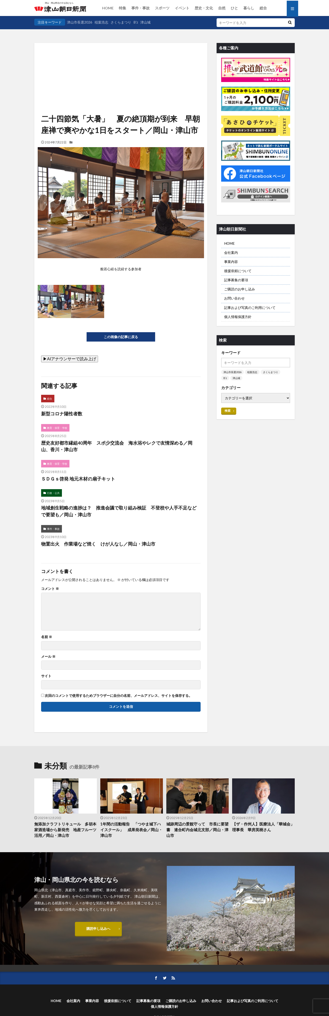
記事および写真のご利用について (250, 307)
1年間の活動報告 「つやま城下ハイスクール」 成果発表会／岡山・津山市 (131, 830)
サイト (46, 676)
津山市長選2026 (79, 22)
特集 (122, 8)
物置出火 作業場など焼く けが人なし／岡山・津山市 (98, 543)
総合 (263, 8)
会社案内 (231, 252)
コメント (50, 588)
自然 (222, 8)
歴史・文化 (204, 8)
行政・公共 (53, 492)
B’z (135, 22)
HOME (108, 8)
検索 (228, 410)
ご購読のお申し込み (239, 289)
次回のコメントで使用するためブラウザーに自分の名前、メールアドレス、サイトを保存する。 (118, 695)
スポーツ (162, 8)
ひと (234, 8)
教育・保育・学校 (57, 427)
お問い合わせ (234, 298)
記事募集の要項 (236, 280)
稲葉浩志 (101, 22)
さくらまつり (121, 22)
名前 (46, 637)
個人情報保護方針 (238, 317)
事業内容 (231, 262)
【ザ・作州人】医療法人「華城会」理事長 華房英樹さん (263, 827)
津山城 (145, 22)
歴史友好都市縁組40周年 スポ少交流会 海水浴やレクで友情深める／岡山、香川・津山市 (116, 446)
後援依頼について (238, 271)
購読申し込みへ (98, 928)
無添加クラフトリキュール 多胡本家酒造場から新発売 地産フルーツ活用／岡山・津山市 (65, 830)
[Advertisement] (121, 66)
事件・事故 (140, 8)
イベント (182, 8)
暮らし (248, 8)
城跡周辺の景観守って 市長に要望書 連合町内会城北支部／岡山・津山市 (197, 830)
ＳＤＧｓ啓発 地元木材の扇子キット (78, 478)
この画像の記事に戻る (121, 337)
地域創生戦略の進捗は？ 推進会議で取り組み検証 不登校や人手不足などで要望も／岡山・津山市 (118, 511)
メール (48, 656)
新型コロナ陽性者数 (61, 413)
